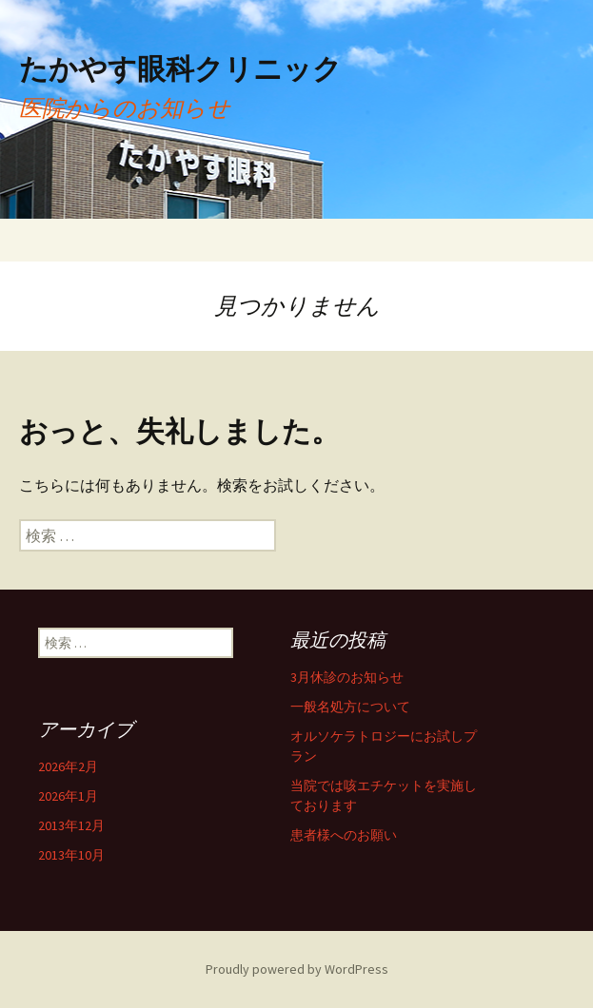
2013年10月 (71, 854)
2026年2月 (68, 766)
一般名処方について (350, 706)
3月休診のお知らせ (347, 677)
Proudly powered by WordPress (297, 969)
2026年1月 (68, 795)
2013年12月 (71, 825)
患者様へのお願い (343, 834)
